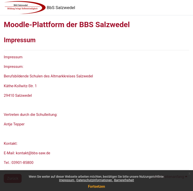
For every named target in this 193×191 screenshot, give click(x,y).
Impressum (67, 180)
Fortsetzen (96, 186)
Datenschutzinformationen (94, 180)
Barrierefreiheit (124, 180)
